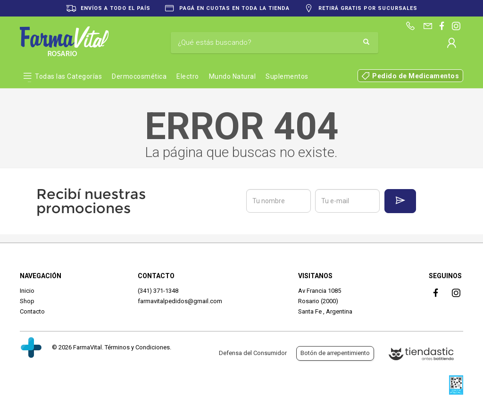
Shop (27, 301)
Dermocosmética (139, 76)
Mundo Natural (232, 76)
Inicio (27, 290)
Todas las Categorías (68, 76)
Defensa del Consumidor (253, 352)
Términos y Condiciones (137, 347)
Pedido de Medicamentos (415, 76)
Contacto (32, 311)
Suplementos (287, 76)
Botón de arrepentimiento (335, 352)
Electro (187, 76)
